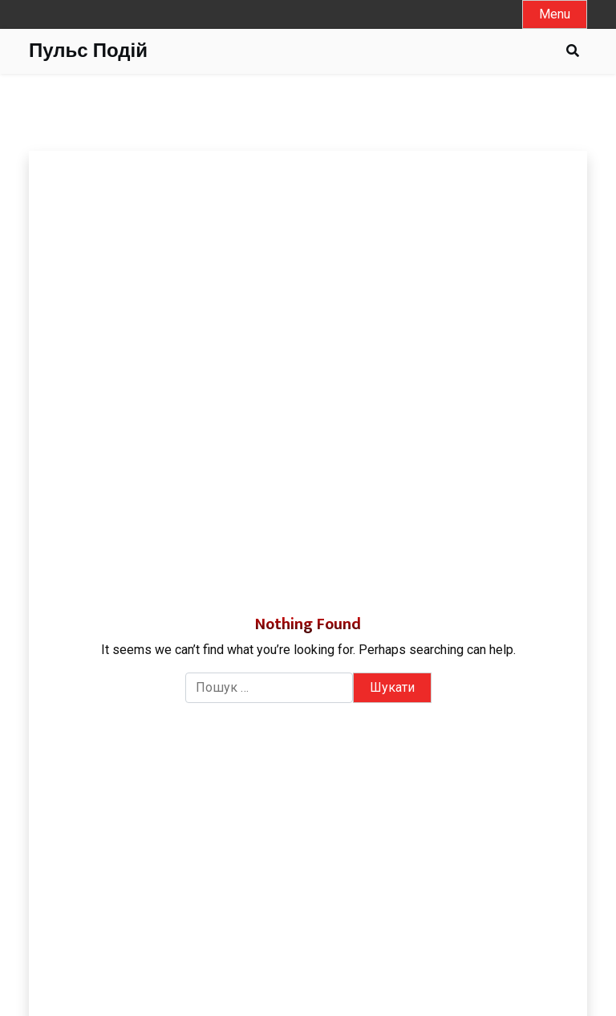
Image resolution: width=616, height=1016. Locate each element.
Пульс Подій (88, 51)
